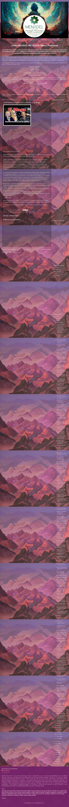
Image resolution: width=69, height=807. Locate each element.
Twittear (55, 262)
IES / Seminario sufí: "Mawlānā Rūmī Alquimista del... (60, 380)
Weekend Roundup (60, 638)
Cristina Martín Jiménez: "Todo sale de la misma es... (61, 717)
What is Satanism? (60, 415)
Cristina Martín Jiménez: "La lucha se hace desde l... (61, 699)
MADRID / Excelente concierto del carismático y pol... (60, 513)
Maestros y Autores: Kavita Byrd (60, 392)
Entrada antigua (46, 249)
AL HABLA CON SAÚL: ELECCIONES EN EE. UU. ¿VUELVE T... (61, 449)
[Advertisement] (60, 119)
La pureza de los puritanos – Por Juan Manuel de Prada (61, 495)
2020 (56, 748)
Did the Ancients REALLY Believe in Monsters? (60, 366)
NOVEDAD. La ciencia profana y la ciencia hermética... (61, 546)
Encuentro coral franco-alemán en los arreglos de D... (61, 505)
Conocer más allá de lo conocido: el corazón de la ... (61, 418)
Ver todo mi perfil (6, 772)
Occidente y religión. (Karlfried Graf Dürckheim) (60, 467)
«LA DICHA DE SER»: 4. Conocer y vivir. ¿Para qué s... (61, 476)
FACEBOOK (56, 267)
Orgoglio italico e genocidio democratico (60, 710)
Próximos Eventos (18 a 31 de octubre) (61, 618)
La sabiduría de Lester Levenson (61, 554)
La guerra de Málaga (60, 713)
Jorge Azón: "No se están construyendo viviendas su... (61, 442)
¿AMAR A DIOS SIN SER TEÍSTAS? (60, 486)
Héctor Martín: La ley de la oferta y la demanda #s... (61, 358)
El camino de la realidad (61, 577)
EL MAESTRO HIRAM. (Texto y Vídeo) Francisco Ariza (61, 695)
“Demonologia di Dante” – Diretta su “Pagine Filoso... (61, 608)
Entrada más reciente (8, 249)
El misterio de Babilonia (61, 665)
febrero (58, 736)
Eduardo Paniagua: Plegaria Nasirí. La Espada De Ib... (60, 517)
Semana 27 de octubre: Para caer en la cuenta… (61, 490)
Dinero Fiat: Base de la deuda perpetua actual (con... (61, 568)
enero (57, 738)
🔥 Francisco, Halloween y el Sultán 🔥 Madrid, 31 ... (61, 453)
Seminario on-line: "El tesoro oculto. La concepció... (61, 406)
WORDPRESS (56, 275)
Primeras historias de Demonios (61, 683)
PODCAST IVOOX (57, 271)
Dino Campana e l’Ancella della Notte (61, 564)
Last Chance (59, 412)
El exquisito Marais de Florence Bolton (61, 537)
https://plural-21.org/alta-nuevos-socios (36, 183)
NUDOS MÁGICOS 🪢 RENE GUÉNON (61, 594)
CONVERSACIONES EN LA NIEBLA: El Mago (61, 704)
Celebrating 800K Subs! (61, 658)
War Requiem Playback (61, 575)
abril (57, 732)
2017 (56, 754)
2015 (56, 759)
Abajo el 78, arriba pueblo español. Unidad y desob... (60, 432)
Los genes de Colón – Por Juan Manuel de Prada (61, 654)
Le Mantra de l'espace (61, 445)
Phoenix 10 (58, 615)
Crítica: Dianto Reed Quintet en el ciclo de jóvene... (61, 500)
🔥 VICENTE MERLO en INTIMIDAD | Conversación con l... (61, 661)
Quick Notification (60, 685)
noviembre (58, 324)
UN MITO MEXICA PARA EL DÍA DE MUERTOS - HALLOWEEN (60, 330)
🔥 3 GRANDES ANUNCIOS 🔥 (60, 561)
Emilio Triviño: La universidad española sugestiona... (61, 371)
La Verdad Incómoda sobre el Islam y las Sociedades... (61, 645)
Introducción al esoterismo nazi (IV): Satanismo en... (61, 401)
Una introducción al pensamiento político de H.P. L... (61, 650)
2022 (56, 743)
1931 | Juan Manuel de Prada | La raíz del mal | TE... (61, 541)
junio (57, 727)
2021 (56, 745)
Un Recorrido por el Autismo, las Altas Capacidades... (60, 428)
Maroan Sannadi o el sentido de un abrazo (61, 410)
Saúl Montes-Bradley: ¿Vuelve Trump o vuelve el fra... (61, 353)
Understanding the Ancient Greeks (60, 572)
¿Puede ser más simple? (61, 521)
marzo (58, 734)
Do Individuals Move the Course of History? (61, 612)
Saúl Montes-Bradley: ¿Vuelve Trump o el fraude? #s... (61, 341)
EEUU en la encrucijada (61, 583)
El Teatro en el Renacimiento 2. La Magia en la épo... (60, 622)
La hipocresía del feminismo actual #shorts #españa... (60, 668)
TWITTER (56, 273)
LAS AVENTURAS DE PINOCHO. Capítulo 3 (61, 601)
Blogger (42, 802)
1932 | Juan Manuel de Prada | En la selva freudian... (61, 345)
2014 (56, 761)
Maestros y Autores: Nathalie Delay (60, 597)
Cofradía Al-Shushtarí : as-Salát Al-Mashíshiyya (61, 529)
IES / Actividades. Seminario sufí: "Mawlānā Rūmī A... (61, 458)
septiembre (59, 721)
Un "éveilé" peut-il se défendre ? (60, 349)
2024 (56, 320)
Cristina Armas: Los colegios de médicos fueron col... (61, 336)
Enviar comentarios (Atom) (14, 252)
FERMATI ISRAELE (60, 463)
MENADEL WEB (57, 269)
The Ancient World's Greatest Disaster (60, 679)
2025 (56, 318)
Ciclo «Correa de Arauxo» (60, 384)
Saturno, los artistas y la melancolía (61, 641)
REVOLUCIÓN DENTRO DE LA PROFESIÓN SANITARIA (61, 472)
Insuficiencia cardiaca (61, 630)
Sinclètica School (60, 461)
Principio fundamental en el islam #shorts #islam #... (61, 590)
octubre (58, 327)
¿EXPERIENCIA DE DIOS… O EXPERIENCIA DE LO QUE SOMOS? (61, 482)
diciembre (58, 322)
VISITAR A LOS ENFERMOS (59, 550)
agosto (58, 723)
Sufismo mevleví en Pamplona (60, 586)
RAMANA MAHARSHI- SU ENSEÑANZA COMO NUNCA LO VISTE (61, 689)
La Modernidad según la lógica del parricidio (61, 509)
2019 (56, 750)
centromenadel (6, 770)
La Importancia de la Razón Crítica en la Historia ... (60, 627)
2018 (56, 752)
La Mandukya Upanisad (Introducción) (61, 676)
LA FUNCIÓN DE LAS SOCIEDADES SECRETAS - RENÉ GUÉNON (61, 634)
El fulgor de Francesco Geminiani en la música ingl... (61, 388)
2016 (56, 757)
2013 (56, 763)
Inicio (28, 249)
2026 (56, 316)
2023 (56, 741)
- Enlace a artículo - (7, 197)
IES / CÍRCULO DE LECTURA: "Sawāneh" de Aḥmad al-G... (61, 396)
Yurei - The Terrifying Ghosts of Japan (60, 580)
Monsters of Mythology (61, 523)
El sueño (58, 525)
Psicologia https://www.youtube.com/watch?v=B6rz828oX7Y (21, 211)
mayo (57, 729)
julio (57, 725)
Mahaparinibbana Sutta (61, 706)
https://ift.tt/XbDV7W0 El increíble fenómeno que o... (61, 423)
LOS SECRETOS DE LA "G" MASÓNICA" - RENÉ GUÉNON (61, 437)
